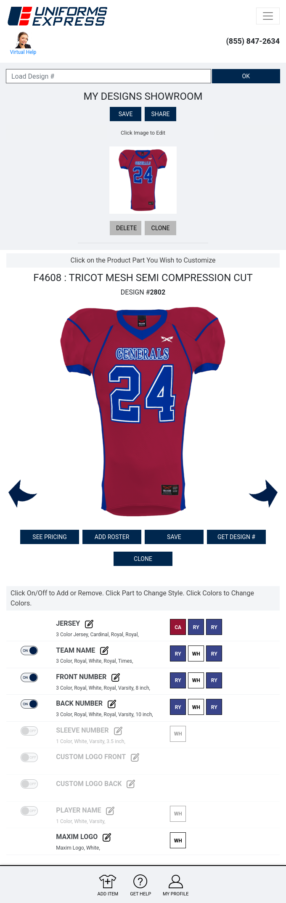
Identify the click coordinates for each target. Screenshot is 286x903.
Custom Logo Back (95, 784)
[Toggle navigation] (268, 16)
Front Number (88, 677)
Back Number (86, 703)
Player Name (85, 810)
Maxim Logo (83, 837)
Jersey (74, 623)
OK (246, 76)
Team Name (82, 650)
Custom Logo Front (97, 757)
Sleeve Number (89, 730)
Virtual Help (23, 43)
